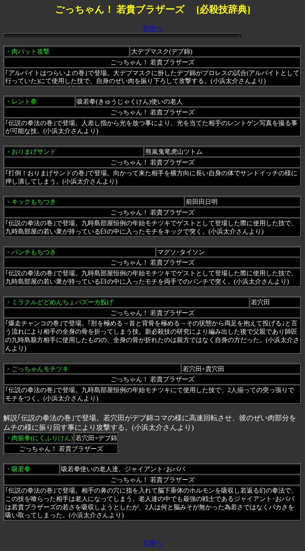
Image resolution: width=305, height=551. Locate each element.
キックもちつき (34, 201)
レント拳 (24, 101)
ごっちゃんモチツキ (40, 368)
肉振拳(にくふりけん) (42, 438)
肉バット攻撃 (31, 51)
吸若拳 (21, 469)
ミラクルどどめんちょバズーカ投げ (62, 302)
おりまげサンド (34, 151)
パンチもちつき (34, 252)
